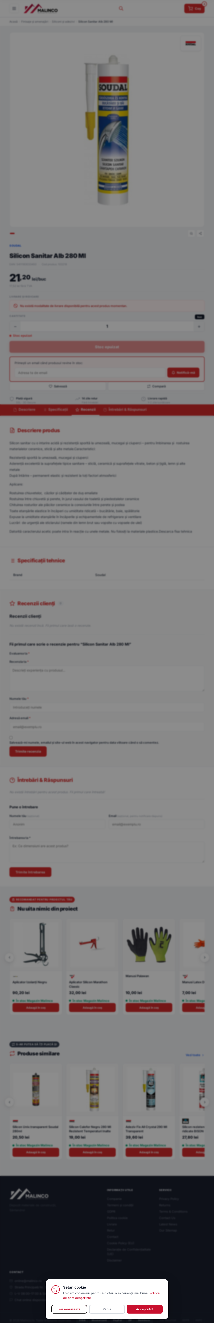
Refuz (107, 1309)
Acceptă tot (144, 1309)
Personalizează (69, 1309)
